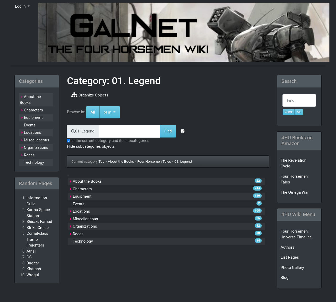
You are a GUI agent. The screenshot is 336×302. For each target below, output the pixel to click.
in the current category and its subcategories (108, 140)
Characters (82, 189)
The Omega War (295, 192)
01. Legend (183, 161)
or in (112, 112)
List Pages (290, 257)
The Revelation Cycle (293, 163)
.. (68, 174)
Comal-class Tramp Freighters (37, 239)
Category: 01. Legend (114, 80)
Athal (31, 251)
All (93, 112)
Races (78, 234)
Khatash (34, 269)
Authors (288, 247)
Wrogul (33, 275)
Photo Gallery (292, 267)
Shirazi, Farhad (39, 221)
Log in (21, 6)
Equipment (82, 196)
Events (78, 204)
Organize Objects (89, 95)
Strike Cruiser (38, 227)
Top (101, 161)
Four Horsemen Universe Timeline (296, 234)
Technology (83, 241)
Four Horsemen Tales (154, 161)
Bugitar (33, 263)
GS (29, 257)
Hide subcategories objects (91, 146)
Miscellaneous (85, 219)
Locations (81, 211)
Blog (284, 277)
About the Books (121, 161)
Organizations (85, 226)
